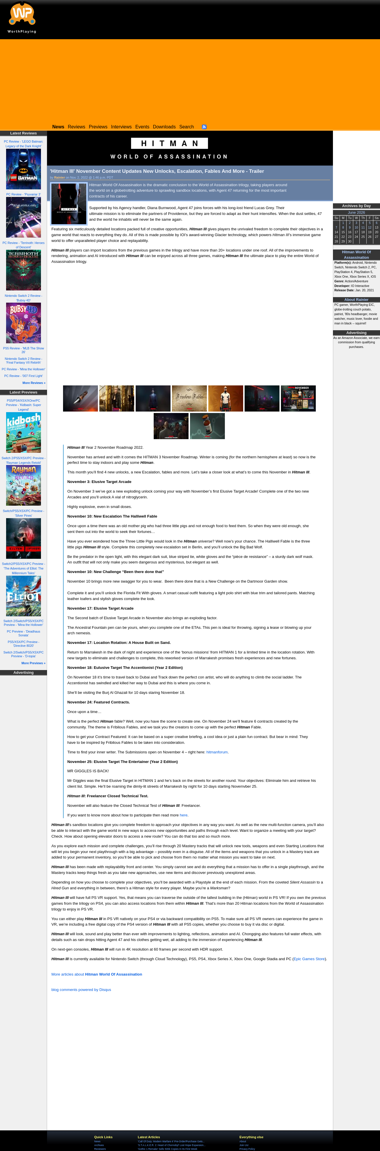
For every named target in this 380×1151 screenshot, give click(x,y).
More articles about (96, 974)
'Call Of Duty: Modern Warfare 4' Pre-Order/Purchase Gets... (171, 1141)
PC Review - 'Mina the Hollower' (23, 369)
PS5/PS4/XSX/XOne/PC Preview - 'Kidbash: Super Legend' (23, 405)
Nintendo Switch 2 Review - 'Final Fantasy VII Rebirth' (23, 360)
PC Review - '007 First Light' (23, 376)
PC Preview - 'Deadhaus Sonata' (23, 633)
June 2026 (356, 213)
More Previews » (33, 663)
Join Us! (243, 1145)
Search (186, 126)
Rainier (59, 177)
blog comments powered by (81, 989)
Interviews (121, 126)
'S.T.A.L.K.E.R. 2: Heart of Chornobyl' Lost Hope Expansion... (171, 1145)
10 (356, 227)
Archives (99, 1145)
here (183, 815)
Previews (98, 126)
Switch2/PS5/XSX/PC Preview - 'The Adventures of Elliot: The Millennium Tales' (23, 568)
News (97, 1141)
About (242, 1141)
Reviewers (100, 1149)
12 (370, 227)
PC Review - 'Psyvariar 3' (23, 194)
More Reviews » (34, 383)
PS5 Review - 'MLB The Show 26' (23, 350)
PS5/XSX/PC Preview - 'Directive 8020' (23, 643)
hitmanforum (216, 752)
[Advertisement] (190, 80)
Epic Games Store (309, 959)
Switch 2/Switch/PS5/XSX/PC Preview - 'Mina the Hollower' (23, 622)
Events (142, 126)
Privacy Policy (247, 1149)
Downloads (164, 126)
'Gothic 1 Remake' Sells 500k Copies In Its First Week (167, 1149)
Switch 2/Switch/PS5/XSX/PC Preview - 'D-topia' (23, 654)
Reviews (76, 126)
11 (363, 227)
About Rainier (357, 300)
